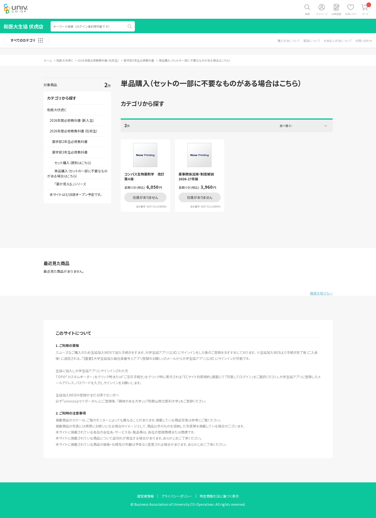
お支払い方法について (338, 41)
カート (366, 9)
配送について (311, 41)
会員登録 (336, 14)
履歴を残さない (321, 293)
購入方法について (288, 41)
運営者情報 (145, 496)
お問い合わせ (363, 41)
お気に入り (350, 14)
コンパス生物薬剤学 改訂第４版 (144, 176)
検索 (307, 14)
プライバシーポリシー (176, 496)
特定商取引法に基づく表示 (219, 496)
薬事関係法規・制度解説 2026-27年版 (197, 176)
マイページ (322, 14)
